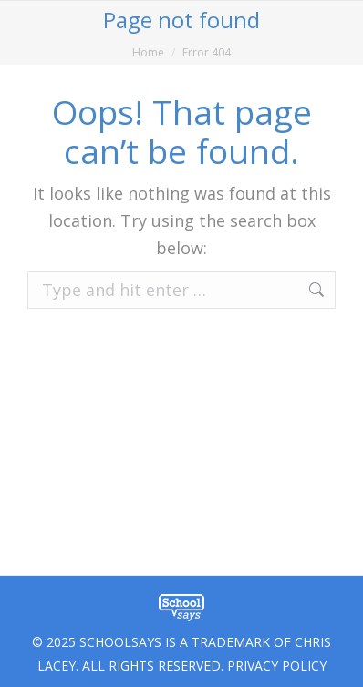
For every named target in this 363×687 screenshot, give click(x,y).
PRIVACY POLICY (277, 665)
